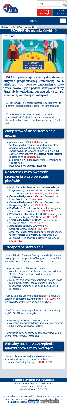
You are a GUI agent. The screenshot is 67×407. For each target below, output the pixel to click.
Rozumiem (33, 401)
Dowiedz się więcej (49, 401)
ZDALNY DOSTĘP (59, 12)
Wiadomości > (6, 27)
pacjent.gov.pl (31, 157)
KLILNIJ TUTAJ (45, 362)
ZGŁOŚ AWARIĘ (44, 12)
